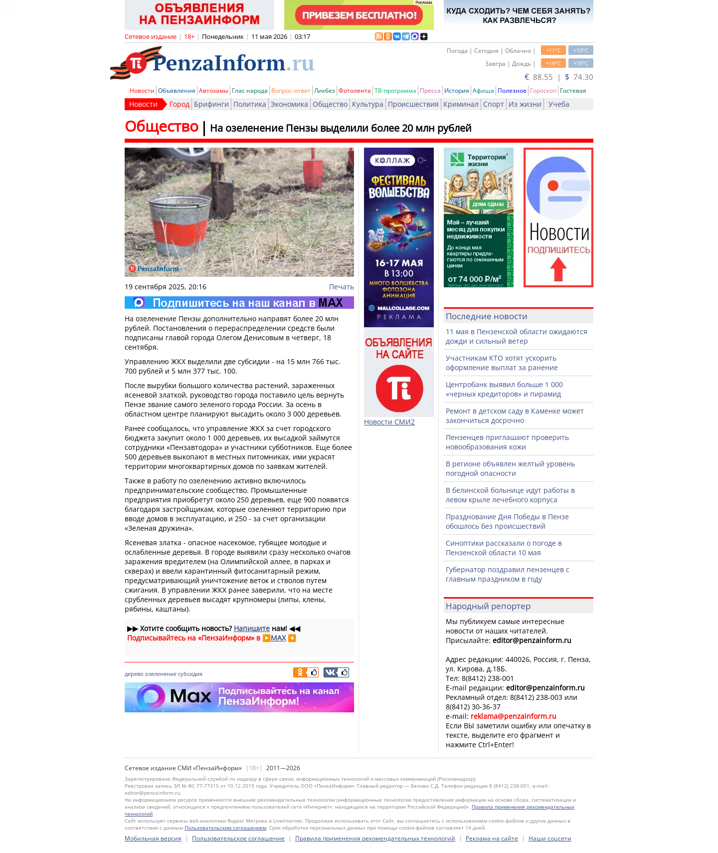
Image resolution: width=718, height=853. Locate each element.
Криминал (461, 104)
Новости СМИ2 (389, 421)
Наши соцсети (550, 838)
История (456, 90)
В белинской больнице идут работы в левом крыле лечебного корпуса (510, 494)
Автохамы (213, 90)
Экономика (289, 104)
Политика (249, 104)
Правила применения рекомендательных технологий (375, 838)
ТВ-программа (395, 90)
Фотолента (355, 90)
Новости (142, 90)
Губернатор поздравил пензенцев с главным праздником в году (507, 574)
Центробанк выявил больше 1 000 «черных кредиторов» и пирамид (504, 389)
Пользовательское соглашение (238, 838)
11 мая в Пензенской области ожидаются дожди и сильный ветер (516, 336)
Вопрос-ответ (291, 90)
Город (179, 104)
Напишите (252, 628)
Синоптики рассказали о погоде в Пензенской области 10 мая (504, 547)
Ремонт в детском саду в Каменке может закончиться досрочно (515, 415)
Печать (341, 286)
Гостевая (573, 90)
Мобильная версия (153, 838)
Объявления (176, 90)
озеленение (161, 673)
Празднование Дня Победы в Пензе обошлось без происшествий (507, 521)
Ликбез (324, 90)
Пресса (430, 90)
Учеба (558, 104)
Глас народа (250, 90)
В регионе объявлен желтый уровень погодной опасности (510, 468)
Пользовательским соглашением (225, 827)
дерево (134, 673)
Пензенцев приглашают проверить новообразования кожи (507, 441)
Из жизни (525, 104)
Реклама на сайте (492, 838)
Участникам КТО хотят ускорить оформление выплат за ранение (502, 362)
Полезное (512, 90)
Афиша (483, 90)
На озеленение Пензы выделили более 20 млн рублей (341, 128)
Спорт (493, 104)
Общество (330, 104)
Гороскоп (543, 90)
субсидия (190, 673)
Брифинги (211, 104)
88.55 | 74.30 (559, 77)
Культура (367, 104)
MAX (278, 637)
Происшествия (413, 104)
